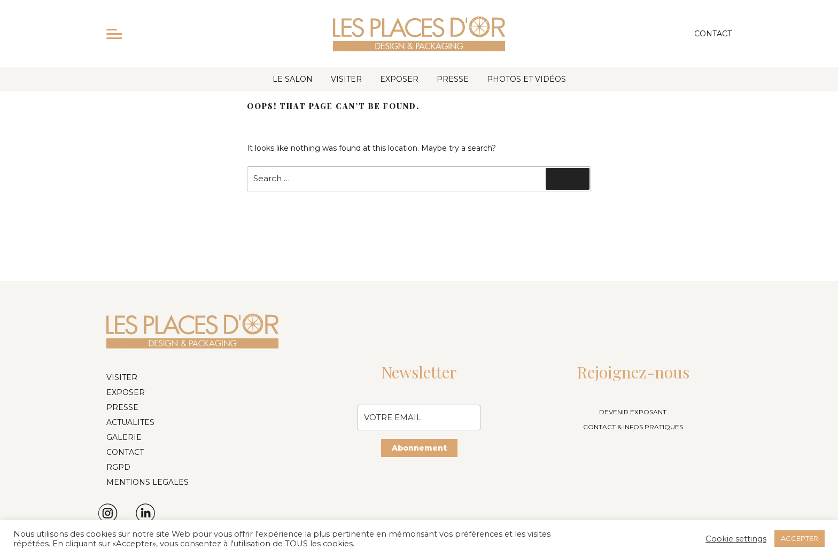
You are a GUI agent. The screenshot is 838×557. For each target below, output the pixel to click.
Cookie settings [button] (735, 539)
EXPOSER (399, 79)
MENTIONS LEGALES (147, 482)
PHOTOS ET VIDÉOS (526, 79)
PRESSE (453, 79)
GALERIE (124, 437)
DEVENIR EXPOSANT (632, 412)
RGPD (118, 467)
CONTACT (125, 452)
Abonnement (419, 448)
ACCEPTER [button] (799, 538)
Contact (713, 33)
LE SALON (293, 79)
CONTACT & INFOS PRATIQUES (633, 427)
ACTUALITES (130, 422)
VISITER (346, 79)
